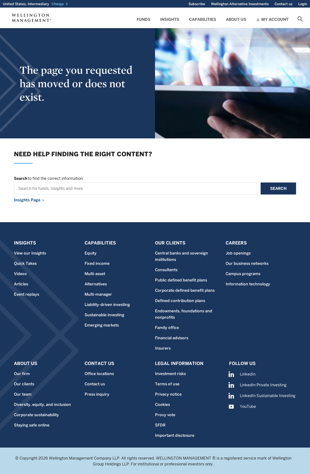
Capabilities (202, 19)
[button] (61, 4)
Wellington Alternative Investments (240, 4)
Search (278, 188)
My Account (274, 19)
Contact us (283, 4)
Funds (143, 19)
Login (302, 4)
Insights (169, 19)
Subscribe (196, 4)
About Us (236, 19)
